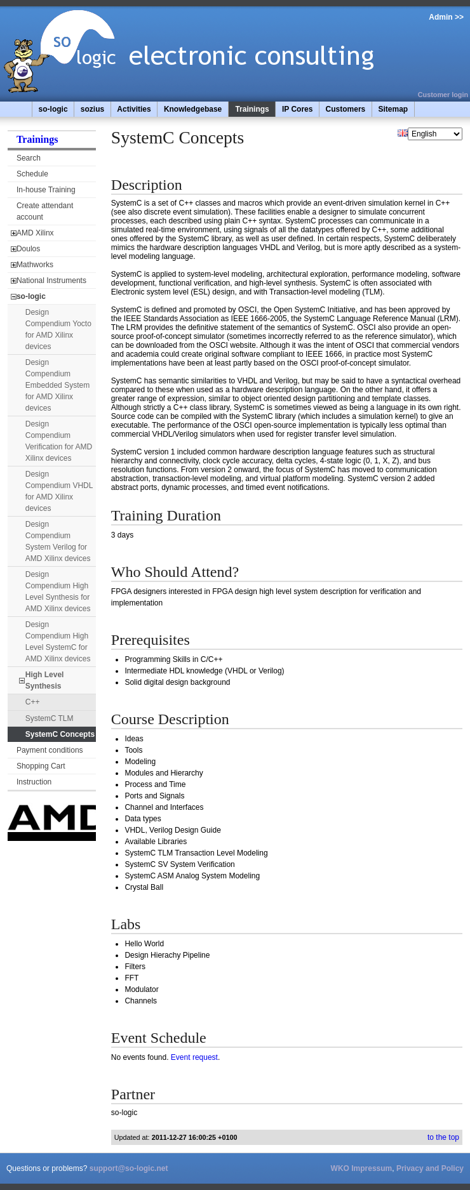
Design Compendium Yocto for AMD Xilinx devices (58, 329)
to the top (443, 1137)
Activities (134, 109)
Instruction (34, 781)
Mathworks (35, 264)
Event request (194, 1057)
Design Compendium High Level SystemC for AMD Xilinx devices (58, 641)
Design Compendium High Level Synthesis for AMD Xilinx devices (58, 591)
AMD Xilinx (35, 232)
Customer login (443, 94)
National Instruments (51, 280)
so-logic (53, 109)
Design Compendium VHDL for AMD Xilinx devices (59, 491)
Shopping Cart (41, 766)
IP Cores (297, 109)
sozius (92, 109)
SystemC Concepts (60, 734)
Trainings (252, 109)
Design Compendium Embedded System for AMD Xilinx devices (57, 385)
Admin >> (446, 17)
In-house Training (46, 189)
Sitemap (393, 109)
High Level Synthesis (44, 680)
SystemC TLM (49, 718)
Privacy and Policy (430, 1168)
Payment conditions (50, 750)
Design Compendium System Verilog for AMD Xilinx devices (58, 541)
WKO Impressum (362, 1168)
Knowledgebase (193, 109)
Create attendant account (45, 211)
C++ (32, 701)
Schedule (32, 173)
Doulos (28, 248)
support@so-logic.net (129, 1168)
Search (29, 158)
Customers (346, 109)
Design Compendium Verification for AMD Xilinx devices (58, 441)
